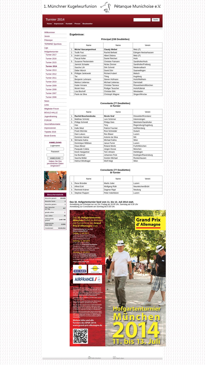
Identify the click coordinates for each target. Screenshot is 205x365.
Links (46, 105)
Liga (46, 48)
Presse (77, 24)
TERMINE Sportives (53, 44)
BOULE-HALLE (51, 112)
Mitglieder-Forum (51, 109)
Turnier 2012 (51, 74)
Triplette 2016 (50, 132)
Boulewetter (87, 24)
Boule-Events (50, 136)
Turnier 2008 (51, 89)
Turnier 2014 (51, 66)
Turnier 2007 (51, 93)
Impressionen (50, 128)
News (46, 101)
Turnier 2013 (51, 70)
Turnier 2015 (51, 62)
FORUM (47, 120)
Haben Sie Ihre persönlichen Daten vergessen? (55, 163)
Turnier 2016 (51, 59)
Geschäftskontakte (52, 124)
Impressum (59, 24)
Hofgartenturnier (51, 52)
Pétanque (48, 40)
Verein (47, 36)
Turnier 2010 (51, 82)
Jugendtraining (50, 116)
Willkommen (49, 32)
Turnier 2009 (51, 86)
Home (49, 24)
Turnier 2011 (51, 78)
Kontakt (69, 24)
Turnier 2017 (51, 55)
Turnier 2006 (51, 97)
